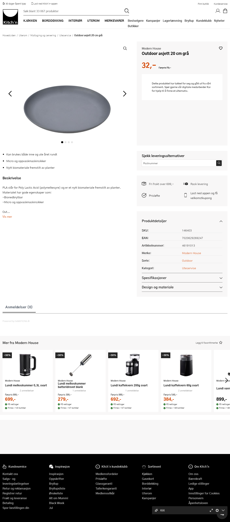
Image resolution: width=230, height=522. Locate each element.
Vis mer (7, 216)
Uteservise (65, 35)
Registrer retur (12, 493)
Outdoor (187, 260)
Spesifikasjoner (154, 277)
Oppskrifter (56, 479)
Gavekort (148, 479)
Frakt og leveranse (15, 498)
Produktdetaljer (154, 220)
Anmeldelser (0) (19, 306)
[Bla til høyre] (124, 94)
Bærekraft (195, 479)
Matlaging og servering (43, 35)
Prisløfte (154, 195)
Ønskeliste (56, 493)
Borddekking (150, 483)
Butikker (133, 26)
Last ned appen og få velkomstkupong (204, 195)
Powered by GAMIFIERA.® (16, 321)
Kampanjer (153, 20)
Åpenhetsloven (198, 503)
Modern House (151, 48)
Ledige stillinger (198, 483)
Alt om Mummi (58, 498)
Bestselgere (136, 20)
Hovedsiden (9, 35)
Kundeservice (220, 3)
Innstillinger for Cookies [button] (204, 493)
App (191, 488)
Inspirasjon (56, 474)
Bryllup (189, 20)
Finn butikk (203, 3)
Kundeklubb (203, 20)
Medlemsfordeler (107, 474)
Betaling (8, 503)
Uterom (23, 35)
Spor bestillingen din (16, 508)
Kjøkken (147, 474)
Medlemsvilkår (105, 493)
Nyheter (219, 20)
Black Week (56, 503)
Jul (51, 508)
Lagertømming (172, 20)
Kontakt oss (10, 474)
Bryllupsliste (57, 488)
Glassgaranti (104, 483)
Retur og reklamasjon (17, 488)
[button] (220, 48)
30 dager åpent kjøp (14, 3)
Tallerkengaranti (106, 488)
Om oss (193, 474)
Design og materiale (158, 287)
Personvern (195, 498)
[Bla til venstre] (10, 94)
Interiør (147, 488)
